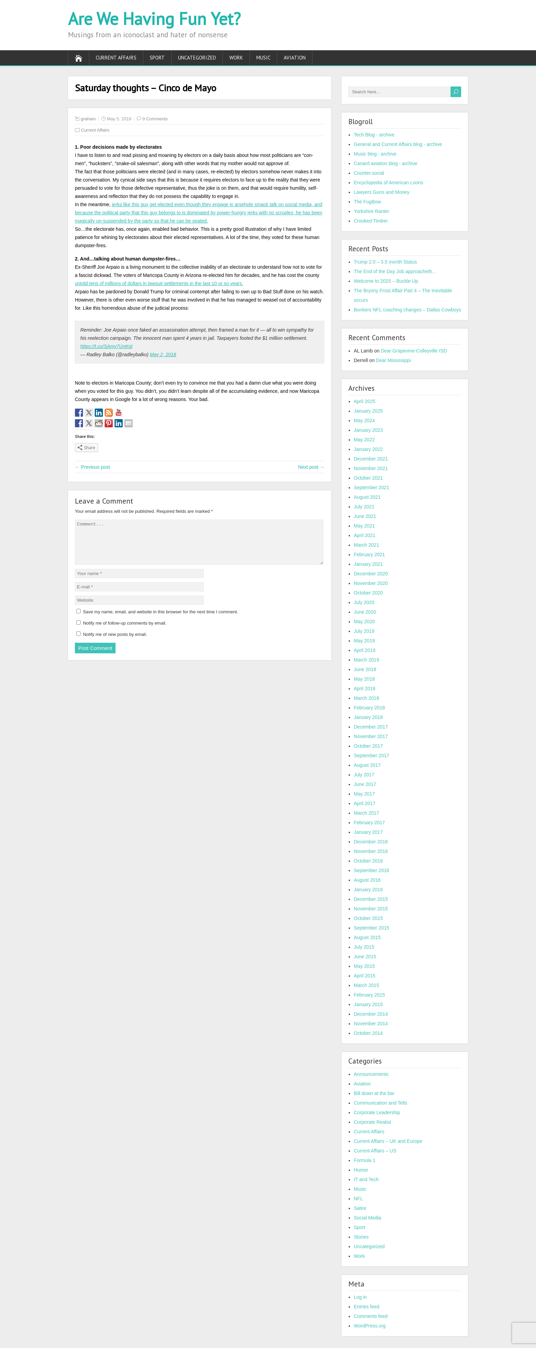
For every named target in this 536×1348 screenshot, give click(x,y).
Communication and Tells (380, 1103)
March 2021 (366, 545)
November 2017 (371, 736)
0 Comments (155, 118)
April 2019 (364, 650)
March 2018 (366, 698)
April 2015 (364, 975)
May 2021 (364, 526)
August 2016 (367, 880)
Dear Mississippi (393, 360)
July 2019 (364, 631)
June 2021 (365, 516)
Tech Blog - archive (374, 134)
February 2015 (369, 995)
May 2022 (364, 439)
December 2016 (371, 841)
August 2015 (367, 937)
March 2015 (366, 985)
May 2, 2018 (163, 354)
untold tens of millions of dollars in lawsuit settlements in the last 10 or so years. (159, 283)
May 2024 (364, 420)
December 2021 (371, 459)
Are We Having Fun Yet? (154, 19)
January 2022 (368, 449)
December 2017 (371, 727)
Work (236, 57)
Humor (361, 1170)
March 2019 (366, 660)
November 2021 (371, 468)
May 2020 (364, 621)
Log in (360, 1297)
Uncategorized (197, 57)
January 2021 (368, 564)
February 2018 (369, 707)
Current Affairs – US (375, 1150)
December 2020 (371, 573)
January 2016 (368, 889)
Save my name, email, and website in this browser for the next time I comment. (160, 620)
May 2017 (364, 794)
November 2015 (371, 908)
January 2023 (368, 430)
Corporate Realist (372, 1122)
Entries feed (366, 1306)
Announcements (371, 1074)
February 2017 (369, 822)
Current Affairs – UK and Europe (388, 1141)
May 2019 (364, 640)
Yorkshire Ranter (371, 211)
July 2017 (364, 774)
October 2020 (368, 593)
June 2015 (365, 956)
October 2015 (368, 918)
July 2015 (364, 947)
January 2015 (368, 1004)
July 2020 (364, 602)
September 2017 (371, 755)
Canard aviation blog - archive (385, 163)
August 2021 (367, 497)
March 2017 (366, 813)
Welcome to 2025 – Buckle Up (386, 281)
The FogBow (367, 201)
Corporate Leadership (377, 1112)
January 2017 (368, 832)
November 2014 (371, 1023)
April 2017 (364, 803)
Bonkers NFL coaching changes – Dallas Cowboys (407, 309)
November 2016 (371, 851)
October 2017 (368, 746)
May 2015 (364, 966)
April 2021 (364, 535)
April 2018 (364, 688)
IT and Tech (366, 1179)
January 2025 (368, 411)
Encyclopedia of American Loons (388, 182)
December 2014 (371, 1014)
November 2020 (371, 583)
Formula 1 (364, 1160)
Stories (361, 1237)
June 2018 (365, 669)
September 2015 (371, 928)
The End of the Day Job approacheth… (395, 271)
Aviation (295, 57)
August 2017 (367, 765)
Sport (157, 57)
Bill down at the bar (374, 1093)
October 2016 (368, 861)
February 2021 (369, 554)
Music (263, 57)
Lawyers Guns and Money (382, 192)
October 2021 (368, 478)
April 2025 (364, 401)
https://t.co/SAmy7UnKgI (106, 346)
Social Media (367, 1217)
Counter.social (369, 173)
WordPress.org (370, 1326)
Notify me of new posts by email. (115, 642)
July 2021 (364, 506)
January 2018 (368, 717)
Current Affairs (116, 57)
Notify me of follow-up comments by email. (124, 631)
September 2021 (371, 487)
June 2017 (365, 784)
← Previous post (92, 467)
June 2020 (365, 612)
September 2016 (371, 870)
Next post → (311, 467)
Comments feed (371, 1316)
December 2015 (371, 899)
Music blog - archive (375, 154)
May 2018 (364, 679)
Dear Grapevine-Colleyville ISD (414, 350)
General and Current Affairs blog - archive (398, 144)
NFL (358, 1198)
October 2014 (368, 1033)
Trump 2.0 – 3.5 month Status (385, 262)
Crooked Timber (371, 221)
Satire (360, 1208)
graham (88, 118)
